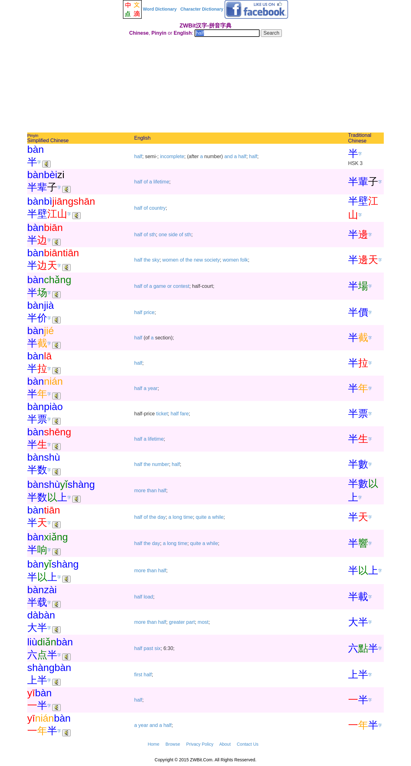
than (152, 490)
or (169, 286)
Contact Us (247, 744)
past (148, 648)
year (153, 388)
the (147, 260)
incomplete (172, 156)
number (160, 464)
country (157, 208)
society (212, 260)
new (198, 260)
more (139, 490)
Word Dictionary (160, 9)
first (138, 674)
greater (177, 622)
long (177, 517)
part (190, 622)
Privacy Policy (199, 744)
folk (244, 260)
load (148, 596)
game (159, 286)
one (163, 234)
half (138, 156)
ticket (162, 413)
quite (201, 517)
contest (181, 286)
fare (184, 413)
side (172, 234)
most (203, 622)
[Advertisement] (205, 85)
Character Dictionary (201, 9)
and (228, 156)
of (146, 181)
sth (152, 234)
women (170, 260)
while (217, 517)
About (225, 744)
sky (156, 260)
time (188, 517)
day (162, 517)
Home (153, 744)
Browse (172, 744)
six (158, 648)
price (149, 312)
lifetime (161, 181)
